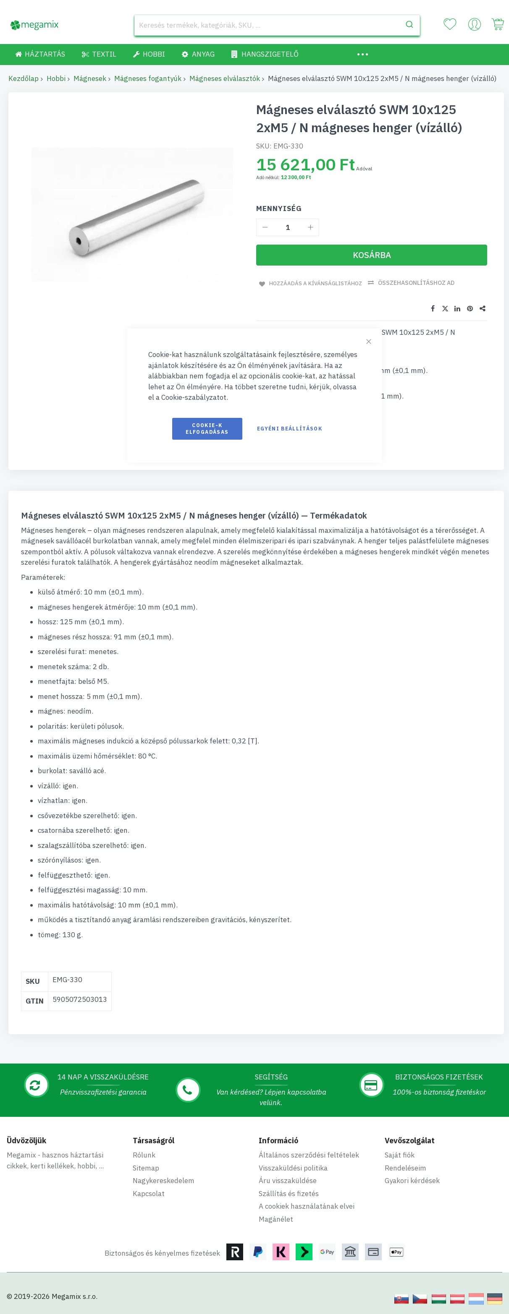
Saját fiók (400, 1153)
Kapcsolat (149, 1192)
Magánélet (276, 1218)
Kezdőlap (23, 78)
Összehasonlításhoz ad (420, 283)
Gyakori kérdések (412, 1179)
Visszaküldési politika (293, 1166)
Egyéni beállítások (289, 428)
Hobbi (56, 78)
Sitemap (146, 1166)
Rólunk (144, 1153)
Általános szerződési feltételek (309, 1153)
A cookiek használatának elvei (306, 1205)
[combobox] (277, 25)
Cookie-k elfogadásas (207, 428)
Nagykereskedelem (163, 1179)
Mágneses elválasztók (224, 78)
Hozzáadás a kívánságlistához (315, 283)
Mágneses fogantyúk (147, 78)
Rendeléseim (405, 1166)
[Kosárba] (371, 255)
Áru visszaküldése (288, 1179)
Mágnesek (89, 78)
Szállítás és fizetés (289, 1192)
